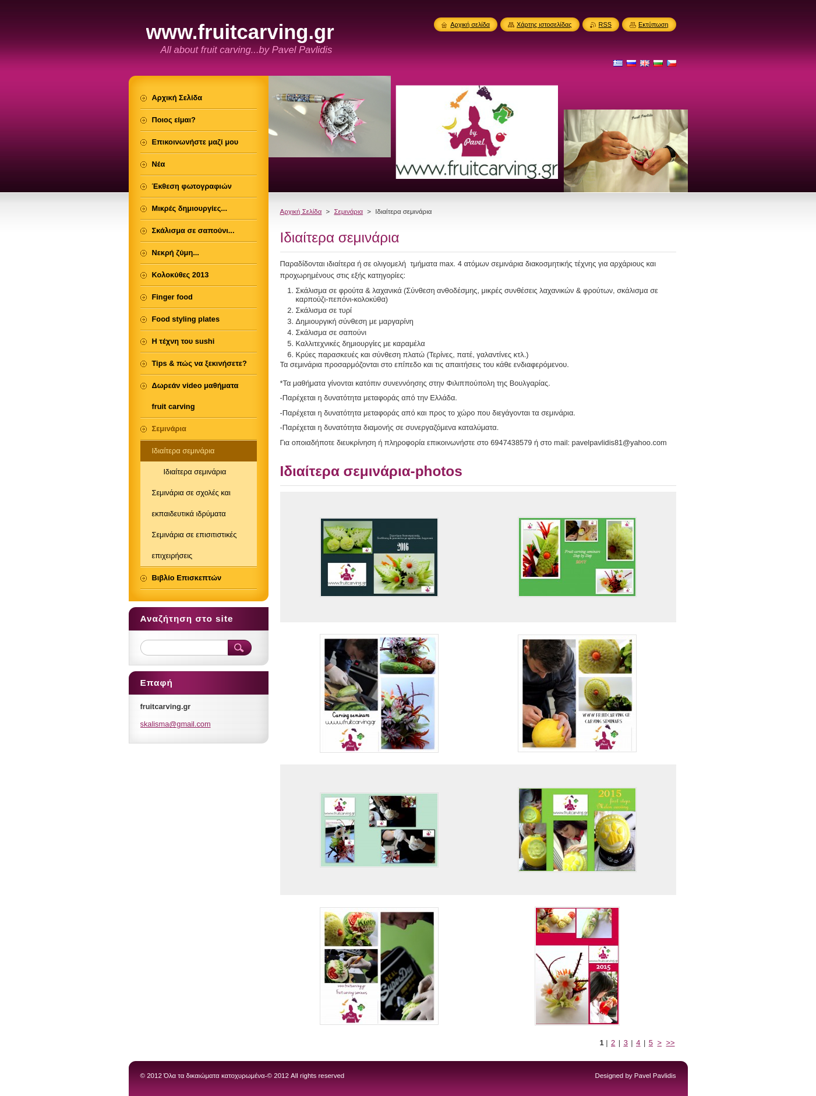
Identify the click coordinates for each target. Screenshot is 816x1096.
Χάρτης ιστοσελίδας (544, 24)
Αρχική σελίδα (470, 24)
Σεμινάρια (348, 211)
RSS (605, 24)
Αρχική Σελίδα (301, 211)
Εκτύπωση (653, 24)
